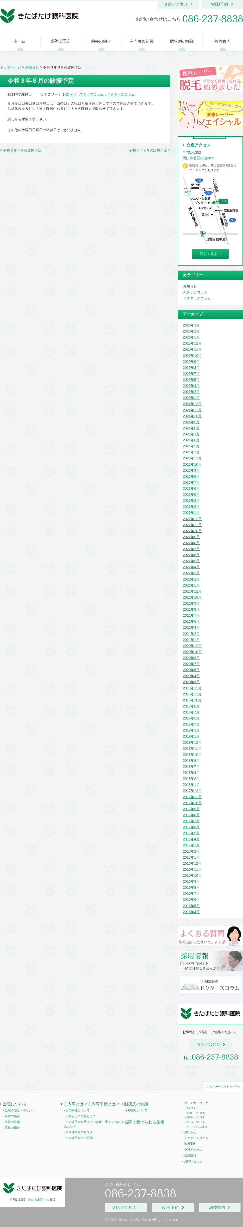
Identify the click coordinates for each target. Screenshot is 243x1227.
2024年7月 (191, 434)
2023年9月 (191, 470)
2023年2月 (191, 507)
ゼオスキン (192, 1108)
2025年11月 (192, 349)
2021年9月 (191, 603)
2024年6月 (191, 440)
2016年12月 (192, 863)
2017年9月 (191, 809)
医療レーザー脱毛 (196, 1113)
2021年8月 (191, 609)
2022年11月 (192, 525)
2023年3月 (191, 501)
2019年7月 (191, 712)
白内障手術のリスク (79, 1132)
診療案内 (190, 1144)
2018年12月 (192, 743)
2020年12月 (192, 646)
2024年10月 (192, 416)
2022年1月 (191, 585)
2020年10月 (192, 652)
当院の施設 (12, 1116)
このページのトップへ (222, 1087)
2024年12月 (192, 404)
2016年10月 (192, 875)
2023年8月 (191, 476)
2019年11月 (192, 694)
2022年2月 (191, 579)
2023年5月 (191, 495)
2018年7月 (191, 767)
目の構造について (78, 1110)
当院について (15, 1104)
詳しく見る (208, 254)
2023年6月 (191, 488)
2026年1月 (191, 337)
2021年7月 (191, 615)
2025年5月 (191, 380)
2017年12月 (192, 791)
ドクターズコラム (121, 94)
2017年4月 (191, 839)
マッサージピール (196, 1122)
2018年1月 (191, 785)
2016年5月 (191, 906)
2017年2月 (191, 851)
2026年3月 (191, 325)
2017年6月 (191, 827)
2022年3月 (191, 573)
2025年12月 (192, 343)
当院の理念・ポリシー (20, 1110)
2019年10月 (192, 700)
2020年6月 (191, 670)
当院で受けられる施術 (144, 1122)
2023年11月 (192, 458)
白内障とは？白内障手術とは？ (92, 1104)
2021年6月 (191, 621)
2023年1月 (191, 513)
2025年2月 (191, 392)
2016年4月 (191, 912)
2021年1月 (191, 640)
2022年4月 (191, 567)
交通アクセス (193, 1150)
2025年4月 (191, 386)
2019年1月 (191, 736)
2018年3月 (191, 773)
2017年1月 (191, 857)
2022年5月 (191, 561)
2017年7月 (191, 821)
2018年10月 (192, 755)
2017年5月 (191, 833)
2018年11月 (192, 749)
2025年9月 (191, 362)
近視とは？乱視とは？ (81, 1116)
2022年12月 (192, 519)
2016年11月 (192, 869)
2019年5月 (191, 724)
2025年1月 (191, 398)
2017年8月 (191, 815)
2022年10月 (192, 531)
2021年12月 (192, 591)
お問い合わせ (193, 1161)
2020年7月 (191, 664)
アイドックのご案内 (197, 1126)
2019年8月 (191, 706)
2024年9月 (191, 422)
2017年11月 (192, 797)
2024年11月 (192, 410)
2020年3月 (191, 682)
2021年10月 (192, 597)
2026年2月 (191, 331)
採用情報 (190, 1155)
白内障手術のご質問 (79, 1138)
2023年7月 (191, 482)
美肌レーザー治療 (196, 1117)
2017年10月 (192, 803)
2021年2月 (191, 634)
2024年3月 (191, 446)
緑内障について (136, 1110)
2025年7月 (191, 374)
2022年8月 (191, 543)
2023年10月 (192, 464)
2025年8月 (191, 368)
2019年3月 (191, 730)
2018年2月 (191, 779)
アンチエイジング (196, 1103)
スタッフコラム (91, 94)
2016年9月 (191, 881)
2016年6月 (191, 899)
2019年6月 (191, 718)
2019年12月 (192, 688)
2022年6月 (191, 555)
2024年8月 (191, 428)
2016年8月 (191, 887)
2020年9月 (191, 658)
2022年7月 (191, 549)
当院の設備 (12, 1122)
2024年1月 (191, 452)
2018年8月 (191, 761)
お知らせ (69, 94)
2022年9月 (191, 537)
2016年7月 (191, 893)
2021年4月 (191, 627)
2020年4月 (191, 676)
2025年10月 (192, 356)
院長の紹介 (12, 1127)
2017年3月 (191, 845)
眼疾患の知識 (136, 1104)
